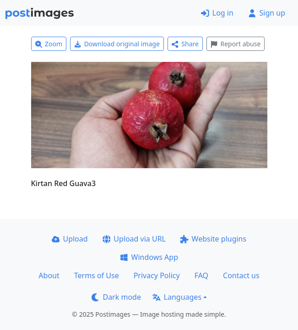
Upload (70, 239)
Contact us (241, 275)
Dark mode (116, 297)
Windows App (149, 257)
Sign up (266, 13)
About (48, 275)
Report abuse (235, 43)
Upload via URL (134, 239)
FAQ (201, 275)
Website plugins (213, 239)
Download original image (117, 43)
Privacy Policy (157, 275)
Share (185, 43)
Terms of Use (96, 275)
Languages (176, 297)
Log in (217, 13)
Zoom (49, 43)
